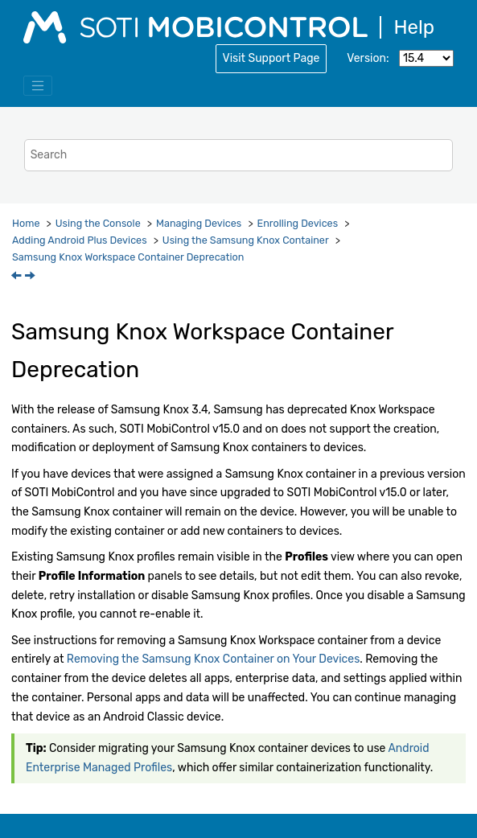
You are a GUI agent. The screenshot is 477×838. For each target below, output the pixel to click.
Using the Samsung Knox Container (245, 240)
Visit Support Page (271, 58)
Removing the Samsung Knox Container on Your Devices (213, 659)
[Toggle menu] (37, 86)
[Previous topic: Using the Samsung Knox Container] (17, 277)
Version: (368, 58)
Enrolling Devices (298, 223)
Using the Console (98, 223)
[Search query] (239, 154)
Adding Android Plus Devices (79, 240)
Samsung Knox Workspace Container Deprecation (128, 257)
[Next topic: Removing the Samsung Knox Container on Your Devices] (31, 277)
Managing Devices (198, 223)
